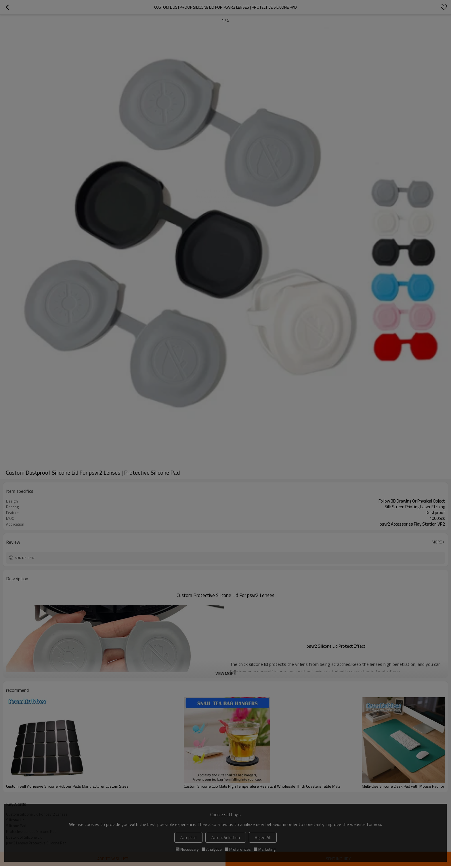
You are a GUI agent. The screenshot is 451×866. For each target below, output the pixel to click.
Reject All (263, 837)
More (437, 542)
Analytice (212, 849)
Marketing (265, 849)
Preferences (238, 849)
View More (225, 673)
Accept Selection (225, 837)
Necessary (187, 849)
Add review (25, 557)
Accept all (188, 837)
